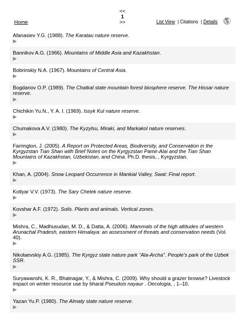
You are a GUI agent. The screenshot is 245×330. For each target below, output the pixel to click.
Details (210, 21)
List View (166, 21)
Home (21, 22)
